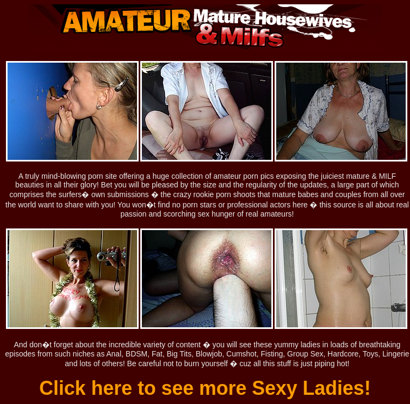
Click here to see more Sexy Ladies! (205, 388)
